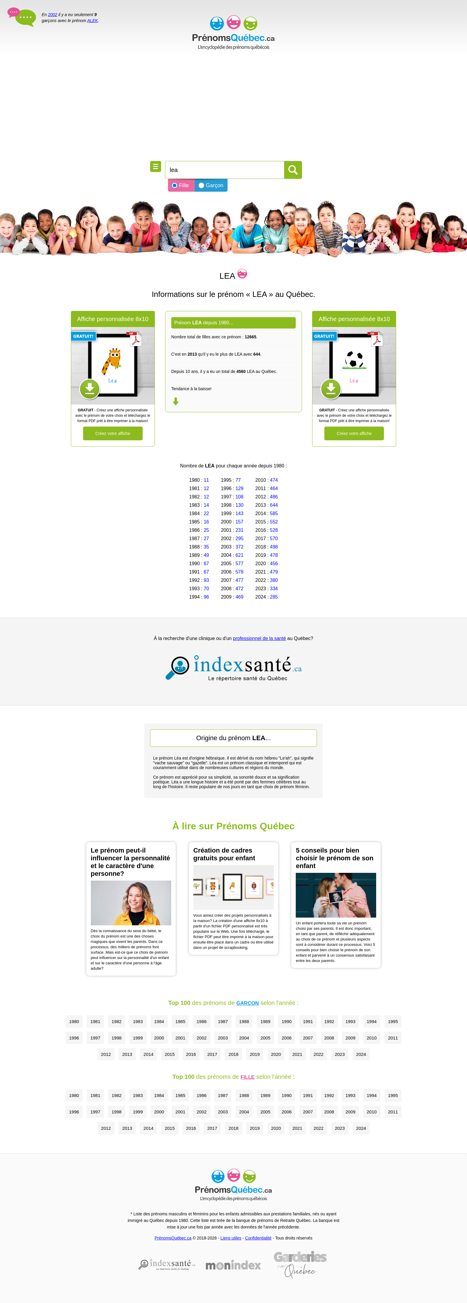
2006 (287, 1037)
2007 (308, 1037)
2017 (212, 1054)
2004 (244, 1037)
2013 (127, 1054)
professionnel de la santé (259, 638)
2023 (340, 1054)
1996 (74, 1037)
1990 (287, 1021)
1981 (95, 1021)
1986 (201, 1021)
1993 (350, 1021)
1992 (329, 1021)
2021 (297, 1054)
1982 (117, 1021)
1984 (159, 1021)
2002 (52, 14)
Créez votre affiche (112, 433)
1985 (180, 1021)
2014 (148, 1054)
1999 (138, 1037)
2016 (191, 1054)
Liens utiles (230, 1238)
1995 (393, 1021)
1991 (308, 1021)
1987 (223, 1021)
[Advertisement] (233, 107)
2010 (371, 1037)
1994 (371, 1021)
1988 (244, 1021)
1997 (95, 1037)
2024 (361, 1054)
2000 (159, 1037)
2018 (233, 1054)
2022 (318, 1054)
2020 (276, 1054)
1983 (138, 1021)
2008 (329, 1037)
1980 (74, 1021)
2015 (170, 1054)
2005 (265, 1037)
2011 (393, 1037)
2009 (350, 1037)
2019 (255, 1054)
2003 (223, 1037)
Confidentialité (258, 1238)
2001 (180, 1037)
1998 (117, 1037)
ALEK (92, 20)
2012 (106, 1054)
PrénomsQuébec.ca (173, 1238)
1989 (265, 1021)
